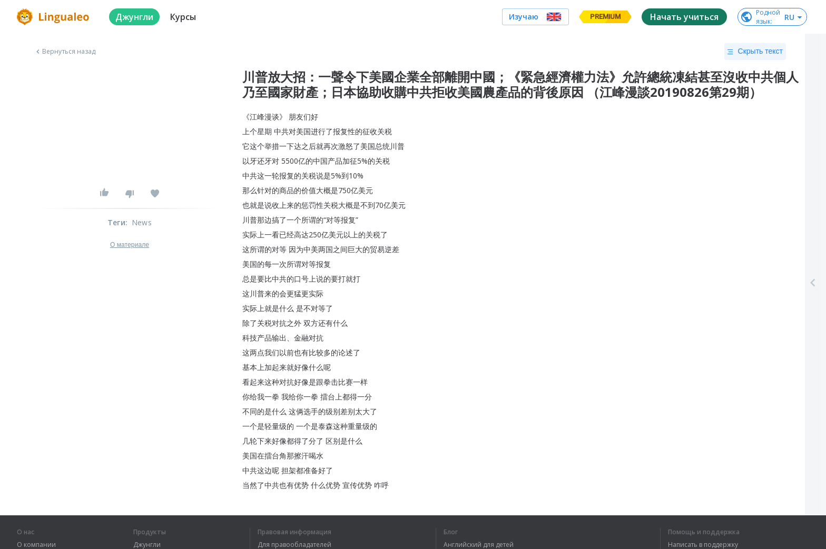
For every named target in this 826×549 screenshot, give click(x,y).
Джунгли (147, 545)
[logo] (54, 16)
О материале (129, 244)
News (142, 222)
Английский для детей (479, 545)
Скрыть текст (755, 51)
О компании (36, 545)
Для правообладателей (294, 545)
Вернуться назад (65, 51)
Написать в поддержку (703, 545)
